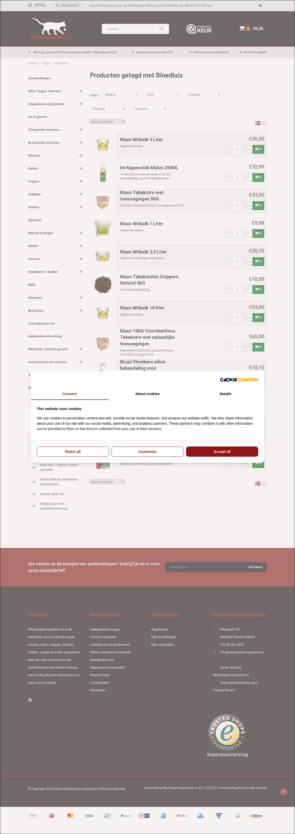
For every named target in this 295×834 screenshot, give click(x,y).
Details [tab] (225, 394)
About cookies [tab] (147, 394)
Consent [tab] (69, 394)
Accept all (222, 452)
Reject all (72, 452)
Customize (148, 452)
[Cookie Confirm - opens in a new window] (239, 379)
